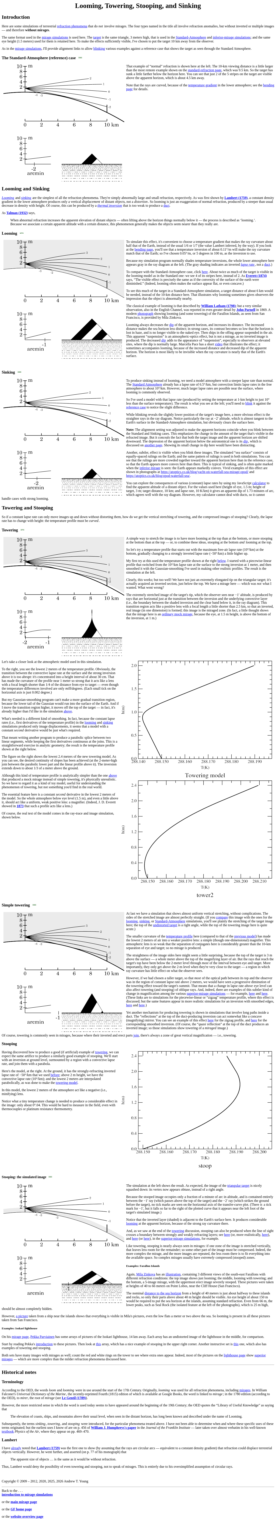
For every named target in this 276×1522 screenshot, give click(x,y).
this (98, 1344)
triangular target (238, 1185)
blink (248, 403)
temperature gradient (202, 85)
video (219, 344)
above (68, 711)
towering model (66, 1082)
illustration (173, 1274)
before (54, 1075)
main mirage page (24, 1502)
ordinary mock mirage (177, 614)
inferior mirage (150, 468)
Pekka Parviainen (42, 1337)
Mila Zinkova (145, 1274)
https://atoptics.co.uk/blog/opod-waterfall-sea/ (158, 476)
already (16, 1448)
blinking (99, 48)
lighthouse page (234, 1355)
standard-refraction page (204, 70)
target (97, 37)
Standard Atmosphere (147, 384)
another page (153, 445)
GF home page (21, 1509)
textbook (8, 1431)
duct (166, 205)
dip (171, 325)
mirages (244, 1390)
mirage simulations (55, 37)
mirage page (20, 1337)
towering (101, 1052)
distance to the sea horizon (162, 1293)
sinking (108, 722)
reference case (136, 407)
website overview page (27, 1516)
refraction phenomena (72, 26)
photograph (145, 313)
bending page (144, 249)
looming (90, 722)
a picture (22, 1316)
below (221, 561)
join (136, 1035)
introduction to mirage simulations (27, 1494)
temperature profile (179, 936)
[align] (80, 57)
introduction (44, 1344)
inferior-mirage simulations (232, 37)
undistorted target (165, 925)
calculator (259, 483)
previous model (245, 936)
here (205, 272)
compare (222, 917)
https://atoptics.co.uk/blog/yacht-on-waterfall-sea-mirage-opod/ (204, 472)
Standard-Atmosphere (191, 37)
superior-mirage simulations (206, 993)
